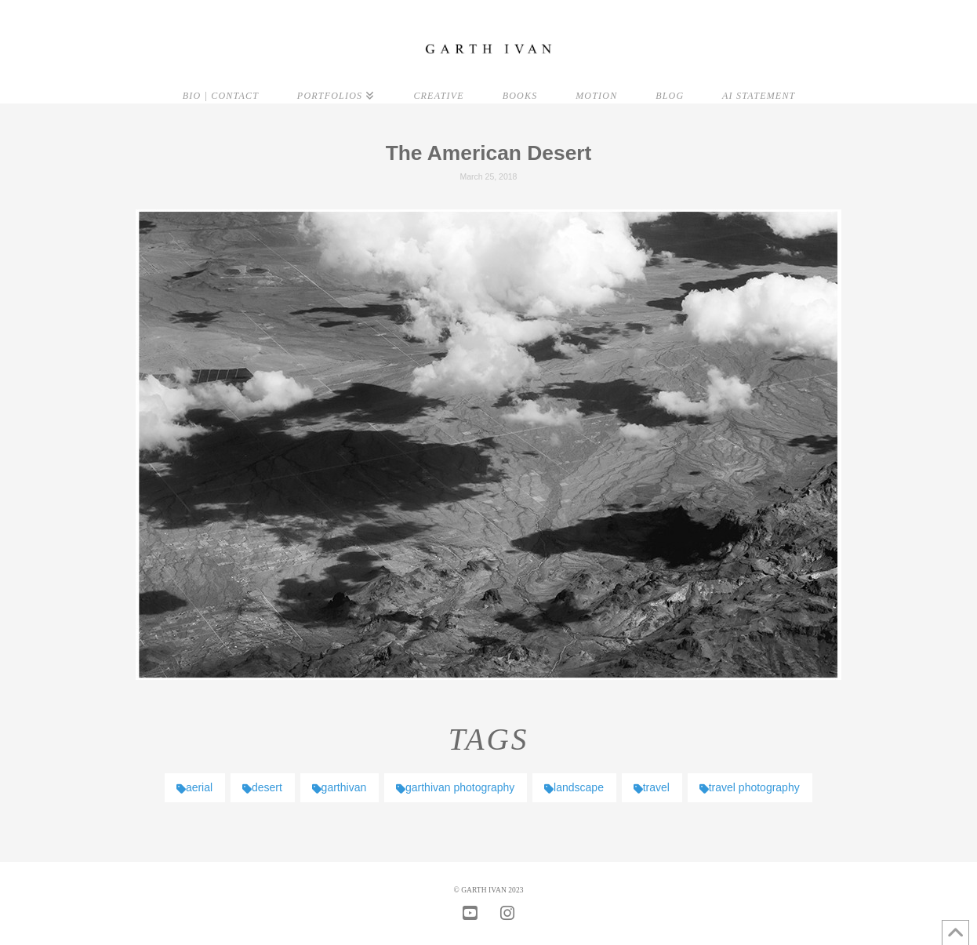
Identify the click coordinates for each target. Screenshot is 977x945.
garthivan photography (455, 787)
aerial (194, 787)
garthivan (339, 787)
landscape (574, 787)
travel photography (749, 787)
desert (262, 787)
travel (652, 787)
